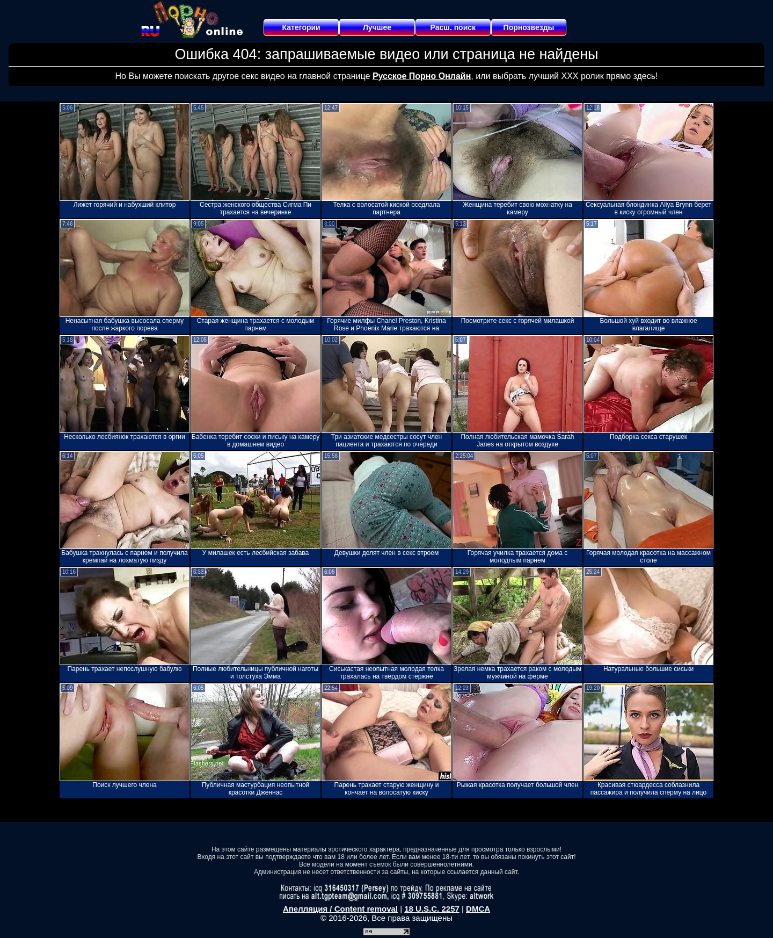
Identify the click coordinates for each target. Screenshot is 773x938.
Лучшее (377, 27)
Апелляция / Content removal (340, 908)
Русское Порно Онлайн (422, 76)
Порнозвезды (529, 27)
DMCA (478, 908)
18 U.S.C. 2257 (432, 908)
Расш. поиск (453, 27)
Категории (301, 27)
